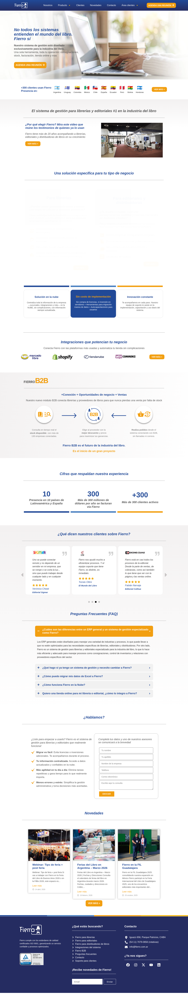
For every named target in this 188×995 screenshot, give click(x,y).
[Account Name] (126, 764)
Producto (64, 5)
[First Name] (126, 750)
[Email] (126, 777)
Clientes (80, 5)
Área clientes (130, 5)
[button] (132, 140)
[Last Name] (126, 757)
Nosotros (47, 5)
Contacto (111, 5)
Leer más (37, 886)
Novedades (95, 5)
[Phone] (126, 770)
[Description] (126, 785)
